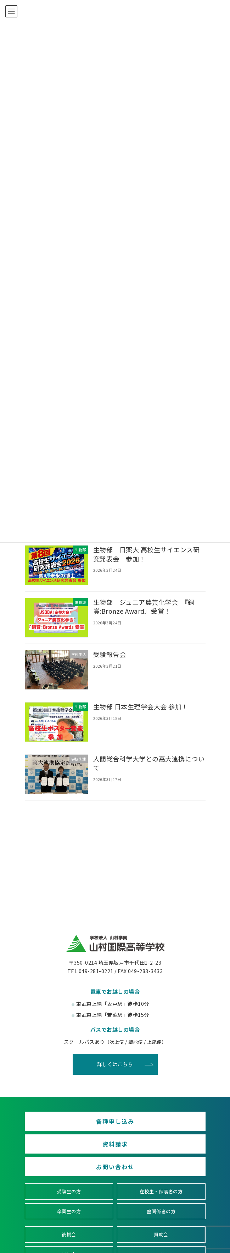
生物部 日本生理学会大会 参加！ (140, 706)
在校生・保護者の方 (161, 1191)
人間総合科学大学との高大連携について (148, 763)
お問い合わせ (115, 1166)
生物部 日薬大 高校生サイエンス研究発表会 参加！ (146, 554)
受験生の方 (69, 1191)
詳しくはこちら (115, 1064)
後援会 (69, 1234)
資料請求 (115, 1144)
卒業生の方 (69, 1211)
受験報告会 (109, 654)
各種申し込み (115, 1121)
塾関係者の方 (161, 1211)
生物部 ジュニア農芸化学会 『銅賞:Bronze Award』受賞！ (143, 606)
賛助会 (161, 1234)
